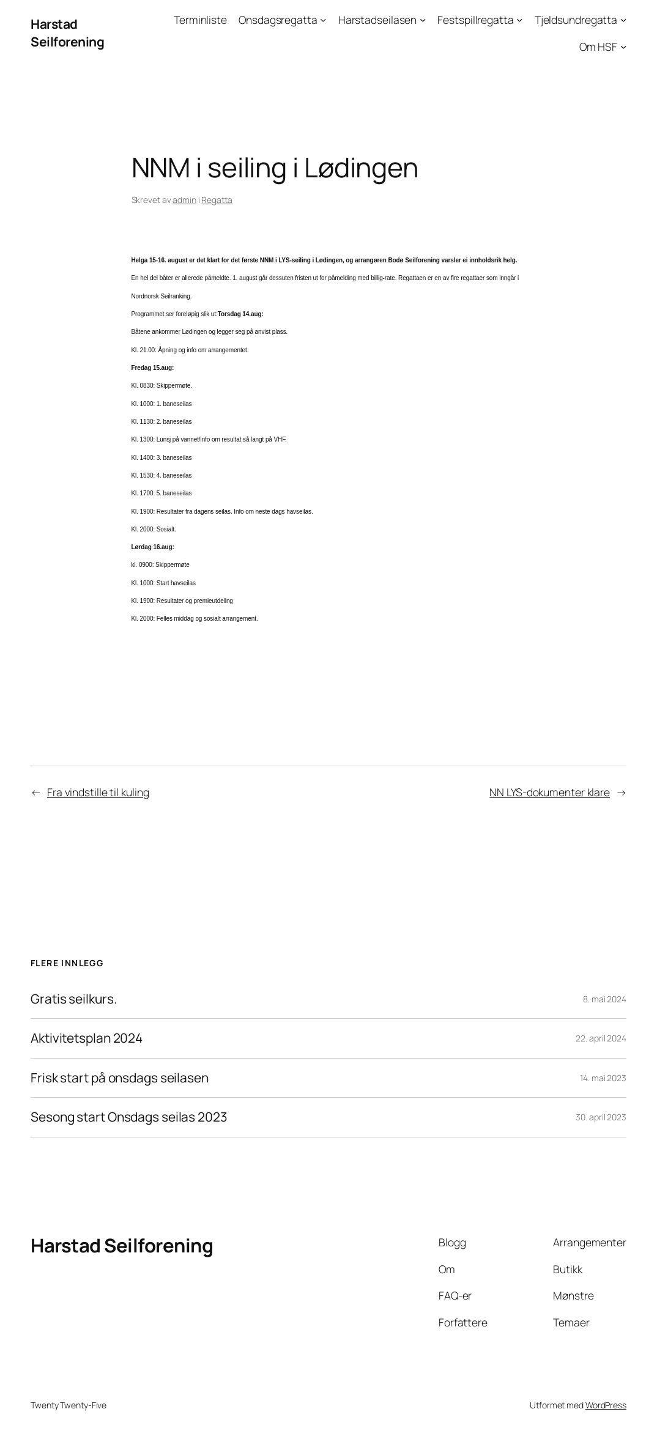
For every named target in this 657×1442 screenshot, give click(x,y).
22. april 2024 (601, 1038)
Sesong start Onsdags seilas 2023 (129, 1117)
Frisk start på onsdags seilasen (120, 1078)
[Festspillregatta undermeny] (519, 20)
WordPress (605, 1405)
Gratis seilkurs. (73, 999)
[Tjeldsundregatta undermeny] (623, 20)
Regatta (216, 199)
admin (184, 199)
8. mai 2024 (604, 999)
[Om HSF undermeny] (623, 46)
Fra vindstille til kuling (98, 792)
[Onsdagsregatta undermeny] (323, 20)
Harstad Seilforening (67, 32)
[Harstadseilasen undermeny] (423, 20)
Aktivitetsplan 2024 (87, 1038)
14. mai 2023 (603, 1078)
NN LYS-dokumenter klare (549, 792)
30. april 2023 (601, 1117)
